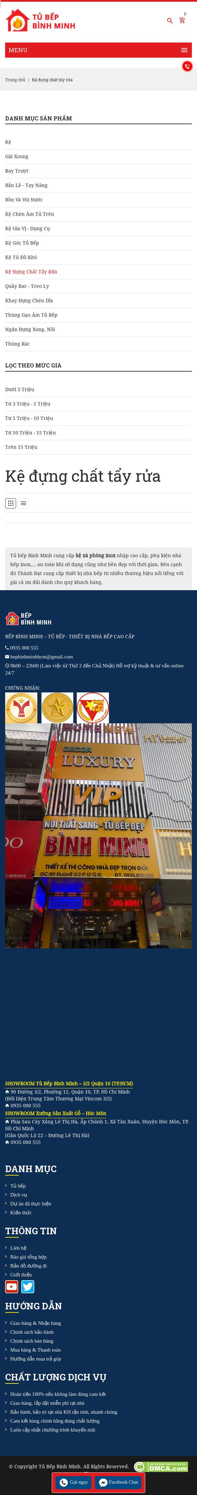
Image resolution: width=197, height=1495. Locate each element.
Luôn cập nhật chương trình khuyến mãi (52, 1430)
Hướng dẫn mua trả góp (35, 1359)
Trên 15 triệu (21, 447)
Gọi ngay (73, 1482)
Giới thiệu (21, 1274)
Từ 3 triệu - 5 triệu (27, 404)
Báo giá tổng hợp (28, 1257)
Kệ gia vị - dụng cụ (27, 228)
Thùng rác (17, 344)
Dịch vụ (18, 1195)
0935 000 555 (24, 648)
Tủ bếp (18, 1186)
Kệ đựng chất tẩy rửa (31, 272)
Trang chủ (15, 80)
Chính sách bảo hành (32, 1332)
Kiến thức (21, 1212)
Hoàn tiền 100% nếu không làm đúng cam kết (58, 1394)
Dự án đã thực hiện (30, 1203)
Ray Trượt (16, 171)
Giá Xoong (16, 156)
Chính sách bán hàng (31, 1341)
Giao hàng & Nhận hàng (35, 1323)
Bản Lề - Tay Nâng (26, 185)
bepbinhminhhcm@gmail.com (42, 656)
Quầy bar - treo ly (27, 286)
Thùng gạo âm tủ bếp (31, 315)
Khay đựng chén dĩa (29, 300)
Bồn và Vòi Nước (24, 199)
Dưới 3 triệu (19, 389)
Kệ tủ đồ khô (21, 257)
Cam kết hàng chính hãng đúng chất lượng (54, 1421)
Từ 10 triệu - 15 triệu (30, 432)
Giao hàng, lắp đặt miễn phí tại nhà (47, 1403)
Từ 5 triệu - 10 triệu (29, 418)
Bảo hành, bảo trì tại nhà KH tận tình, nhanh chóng (63, 1412)
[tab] (10, 503)
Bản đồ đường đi (28, 1266)
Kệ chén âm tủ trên (29, 214)
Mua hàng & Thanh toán (35, 1350)
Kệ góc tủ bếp (22, 243)
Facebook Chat (118, 1482)
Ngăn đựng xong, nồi (30, 329)
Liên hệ (18, 1248)
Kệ (8, 142)
